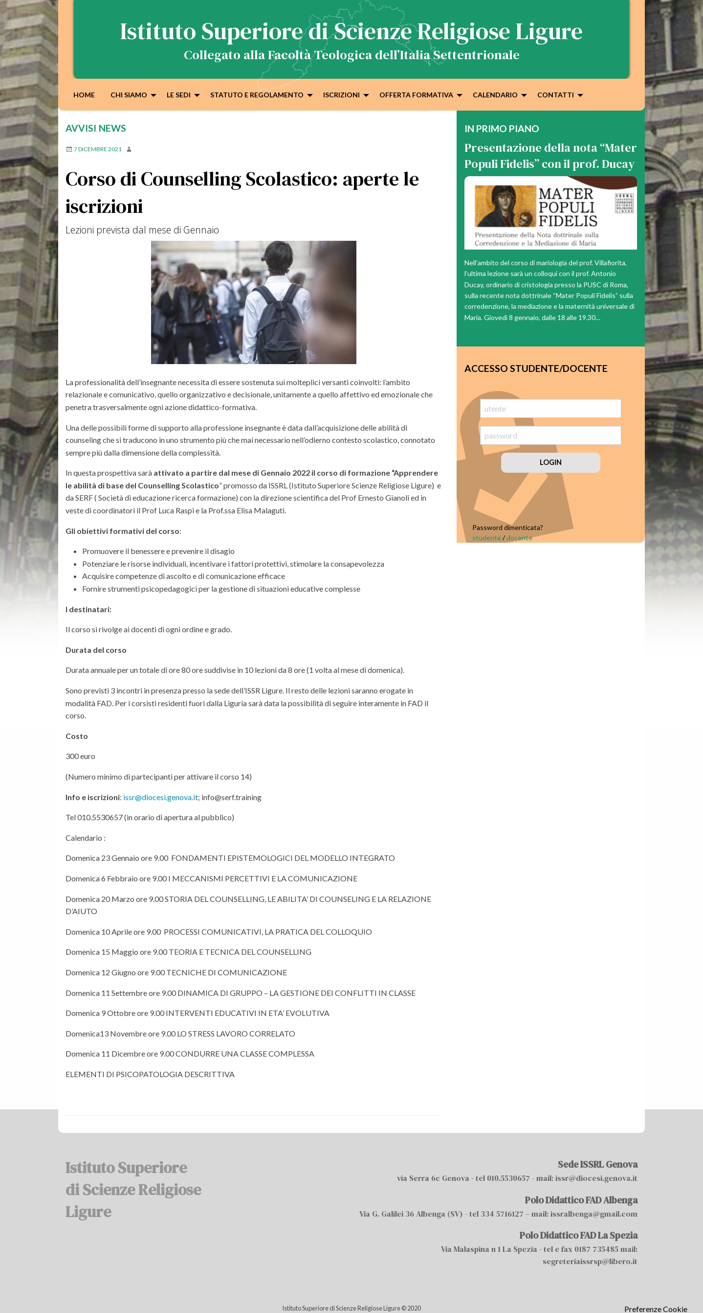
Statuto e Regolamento (257, 95)
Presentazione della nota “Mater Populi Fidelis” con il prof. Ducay (550, 155)
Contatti (555, 95)
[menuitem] (84, 94)
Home (84, 95)
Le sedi (179, 95)
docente (519, 537)
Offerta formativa (416, 95)
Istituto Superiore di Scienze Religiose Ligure (351, 31)
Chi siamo (128, 95)
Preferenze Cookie (655, 1309)
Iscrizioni (341, 95)
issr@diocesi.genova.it (160, 797)
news (112, 128)
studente (486, 537)
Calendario (495, 95)
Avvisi (81, 128)
